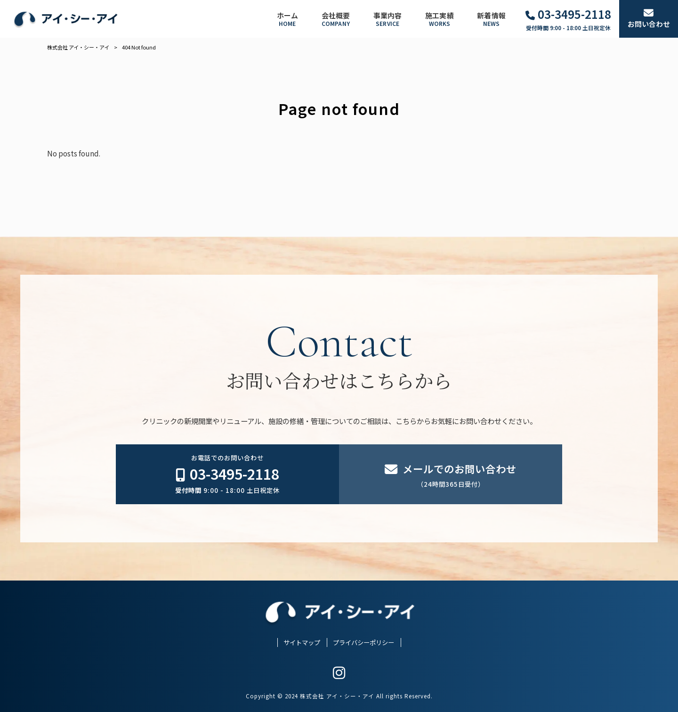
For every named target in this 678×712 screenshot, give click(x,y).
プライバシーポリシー (363, 642)
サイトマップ (301, 642)
